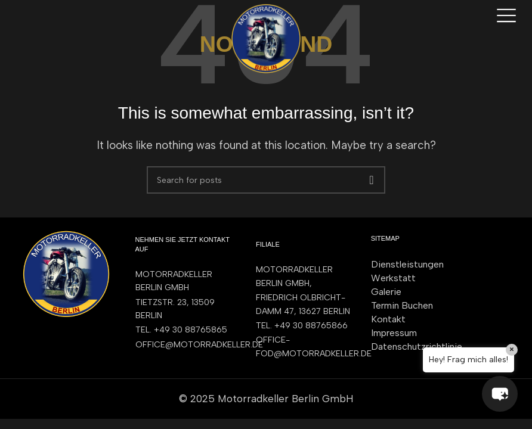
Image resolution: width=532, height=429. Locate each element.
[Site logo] (266, 37)
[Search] (266, 180)
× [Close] (511, 349)
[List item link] (184, 330)
